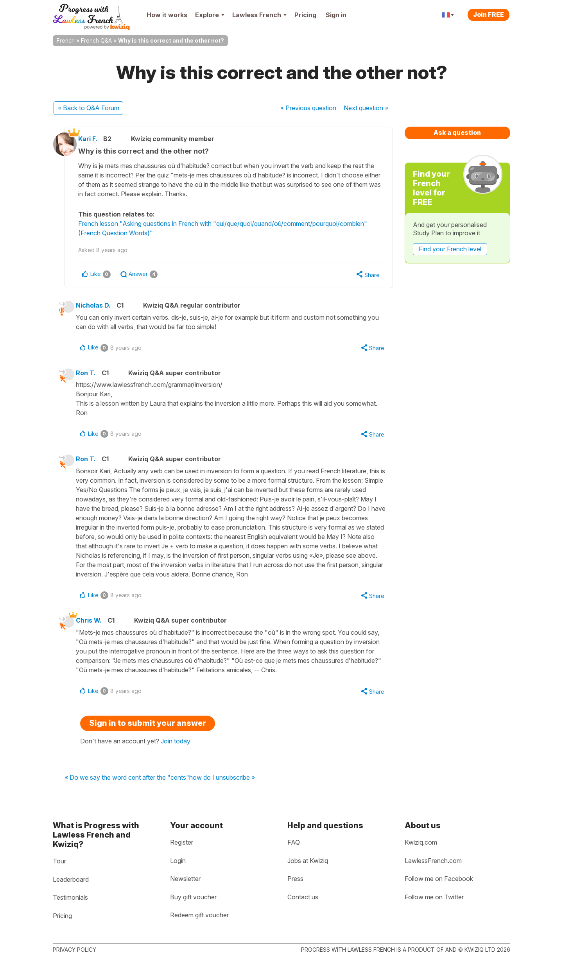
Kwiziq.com (421, 842)
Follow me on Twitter (434, 897)
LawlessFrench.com (433, 861)
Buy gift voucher (193, 897)
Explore (209, 15)
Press (295, 879)
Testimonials (70, 897)
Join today (175, 745)
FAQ (293, 842)
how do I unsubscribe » (222, 781)
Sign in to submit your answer (147, 727)
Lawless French (259, 15)
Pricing (305, 15)
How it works (167, 15)
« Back (88, 108)
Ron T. (90, 374)
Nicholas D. (98, 306)
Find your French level (450, 249)
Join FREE (488, 14)
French (66, 40)
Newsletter (185, 879)
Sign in (336, 15)
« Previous (308, 108)
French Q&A (96, 40)
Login (178, 861)
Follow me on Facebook (439, 879)
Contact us (302, 897)
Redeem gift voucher (199, 915)
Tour (59, 861)
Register (181, 842)
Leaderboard (71, 879)
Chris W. (93, 623)
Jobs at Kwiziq (307, 861)
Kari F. (94, 139)
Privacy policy (74, 949)
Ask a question (457, 132)
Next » (366, 108)
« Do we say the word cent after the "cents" (127, 781)
